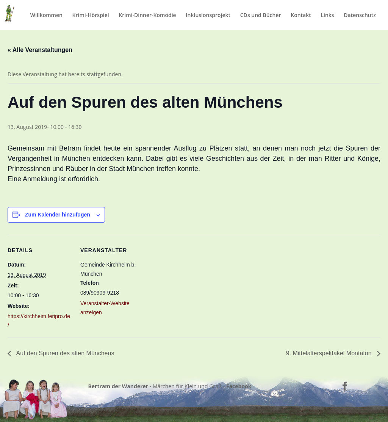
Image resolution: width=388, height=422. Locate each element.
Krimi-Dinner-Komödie (147, 16)
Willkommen (46, 16)
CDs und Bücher (260, 16)
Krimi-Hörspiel (90, 16)
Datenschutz (360, 16)
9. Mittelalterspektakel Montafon (329, 353)
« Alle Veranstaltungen (40, 50)
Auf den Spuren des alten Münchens (64, 353)
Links (327, 16)
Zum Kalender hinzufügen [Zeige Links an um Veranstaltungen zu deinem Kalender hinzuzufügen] (57, 215)
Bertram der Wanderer (118, 386)
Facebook (239, 386)
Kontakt (301, 16)
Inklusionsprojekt (208, 16)
